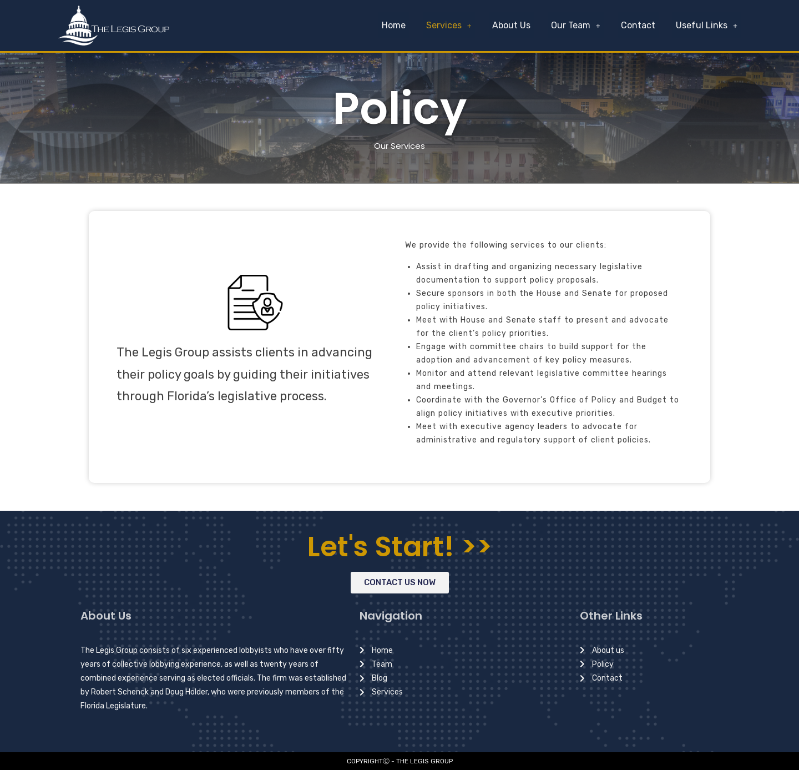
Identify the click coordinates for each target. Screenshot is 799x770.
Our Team (578, 25)
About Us (515, 25)
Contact (640, 25)
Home (400, 25)
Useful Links (707, 25)
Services (454, 25)
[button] (400, 582)
